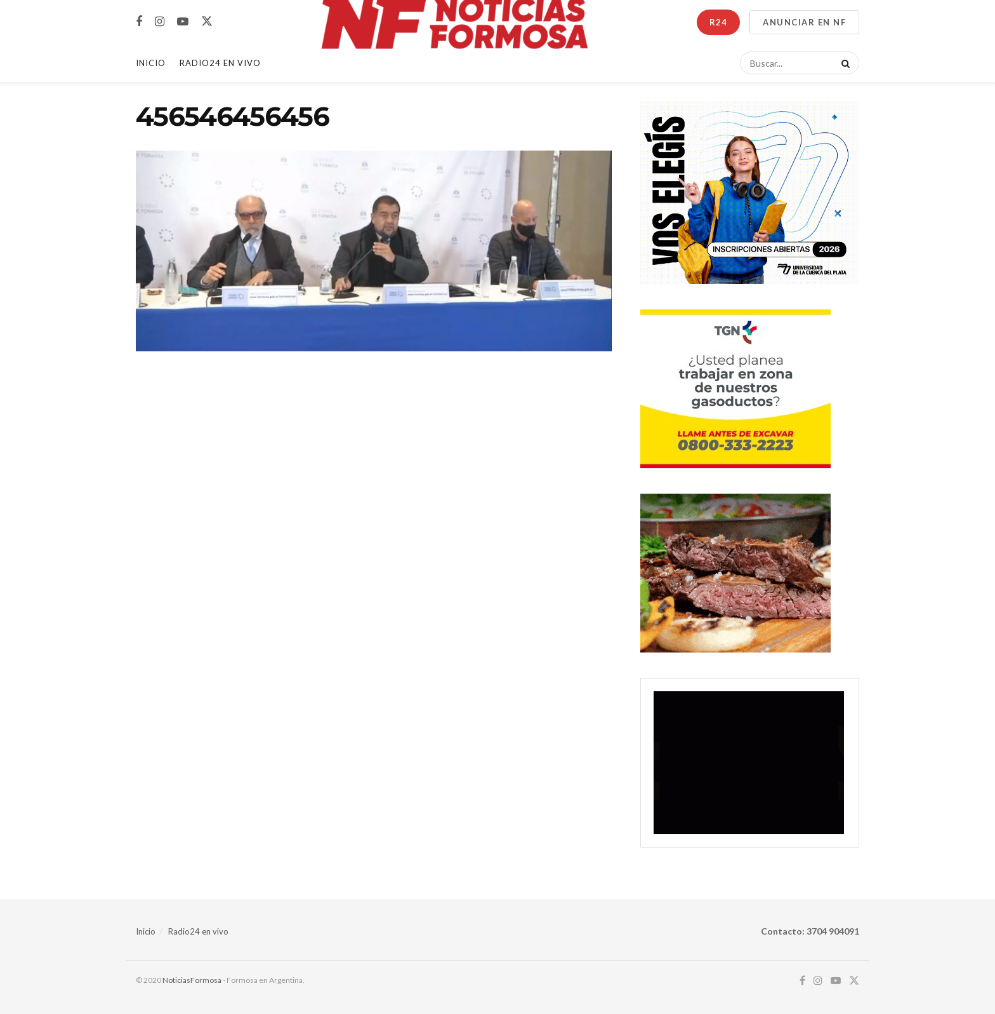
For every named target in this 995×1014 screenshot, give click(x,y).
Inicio (151, 63)
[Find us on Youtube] (182, 22)
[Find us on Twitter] (207, 21)
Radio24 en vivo (198, 931)
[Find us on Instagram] (159, 22)
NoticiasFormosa (191, 980)
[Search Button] (843, 62)
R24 (718, 22)
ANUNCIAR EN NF (804, 22)
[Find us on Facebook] (139, 22)
